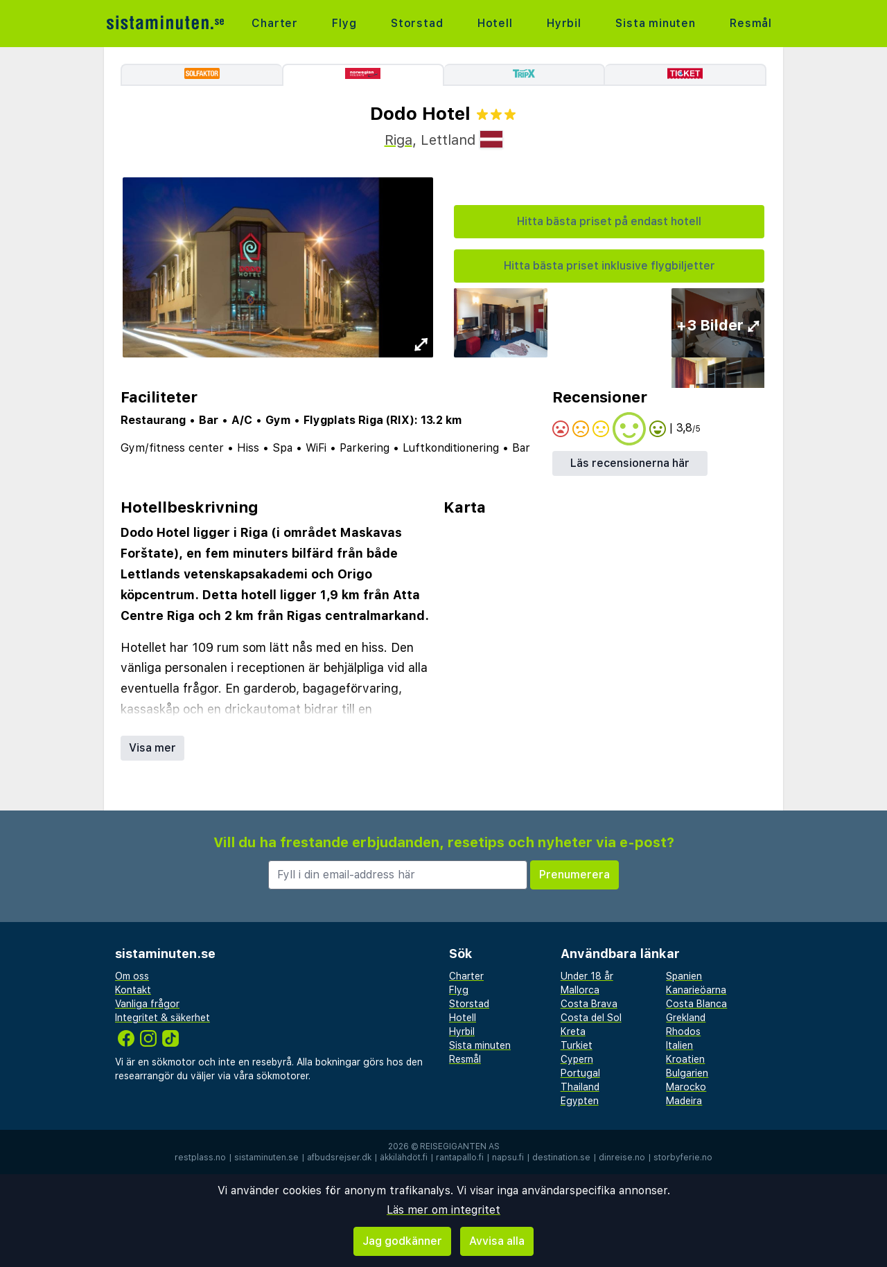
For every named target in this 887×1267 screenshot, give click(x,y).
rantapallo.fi (460, 1157)
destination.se (561, 1157)
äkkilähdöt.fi (404, 1157)
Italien (679, 1045)
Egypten (580, 1100)
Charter (275, 23)
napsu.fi (508, 1157)
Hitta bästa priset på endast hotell (609, 221)
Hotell (495, 23)
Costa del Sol (591, 1017)
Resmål (751, 23)
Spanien (684, 976)
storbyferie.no (682, 1157)
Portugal (580, 1073)
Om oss (132, 976)
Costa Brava (589, 1003)
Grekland (685, 1017)
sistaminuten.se (266, 1157)
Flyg (344, 23)
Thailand (580, 1086)
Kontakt (133, 989)
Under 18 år (587, 976)
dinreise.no (622, 1157)
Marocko (686, 1086)
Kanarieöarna (696, 989)
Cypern (577, 1059)
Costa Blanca (696, 1003)
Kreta (573, 1031)
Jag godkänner (402, 1241)
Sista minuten (655, 23)
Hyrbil (564, 23)
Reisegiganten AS (460, 1146)
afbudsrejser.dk (339, 1157)
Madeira (684, 1100)
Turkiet (576, 1045)
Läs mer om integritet (443, 1209)
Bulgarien (687, 1073)
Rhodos (683, 1031)
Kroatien (685, 1059)
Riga (398, 140)
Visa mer (152, 747)
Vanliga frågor (147, 1003)
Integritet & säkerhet (162, 1017)
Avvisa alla (497, 1241)
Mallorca (580, 989)
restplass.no (200, 1157)
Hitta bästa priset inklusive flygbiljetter (609, 265)
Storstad (417, 23)
